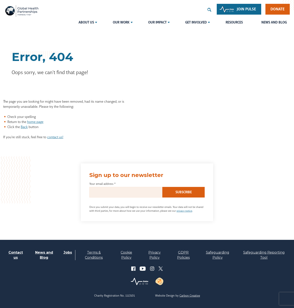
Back (24, 127)
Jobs (67, 252)
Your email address (102, 184)
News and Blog (274, 22)
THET (21, 11)
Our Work (121, 22)
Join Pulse (246, 9)
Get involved (196, 22)
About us (86, 22)
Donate (278, 9)
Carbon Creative (189, 295)
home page (35, 122)
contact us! (55, 137)
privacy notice (184, 211)
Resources (234, 22)
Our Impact (157, 22)
